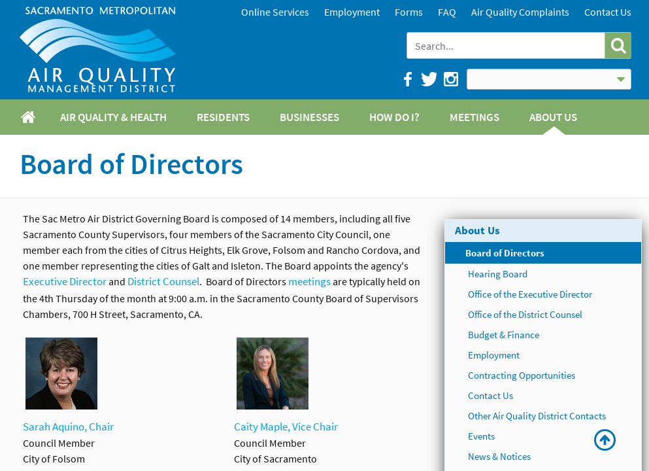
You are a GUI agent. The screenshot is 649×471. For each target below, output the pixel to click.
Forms (409, 11)
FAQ (447, 11)
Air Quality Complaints (520, 11)
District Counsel (163, 281)
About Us (477, 230)
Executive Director (65, 281)
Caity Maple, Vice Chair (286, 426)
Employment (352, 11)
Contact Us (607, 11)
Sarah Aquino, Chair (68, 426)
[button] (618, 45)
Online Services (275, 11)
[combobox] (507, 45)
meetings (309, 281)
